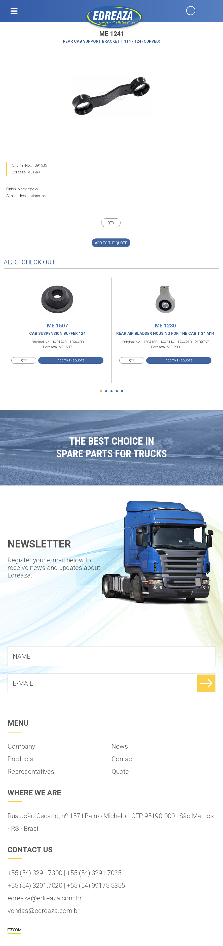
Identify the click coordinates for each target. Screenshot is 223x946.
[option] (111, 96)
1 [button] (101, 391)
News (119, 746)
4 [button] (117, 391)
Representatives (31, 771)
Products (20, 759)
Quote (120, 771)
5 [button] (122, 391)
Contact (122, 759)
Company (21, 746)
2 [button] (106, 391)
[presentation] (46, 634)
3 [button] (111, 391)
